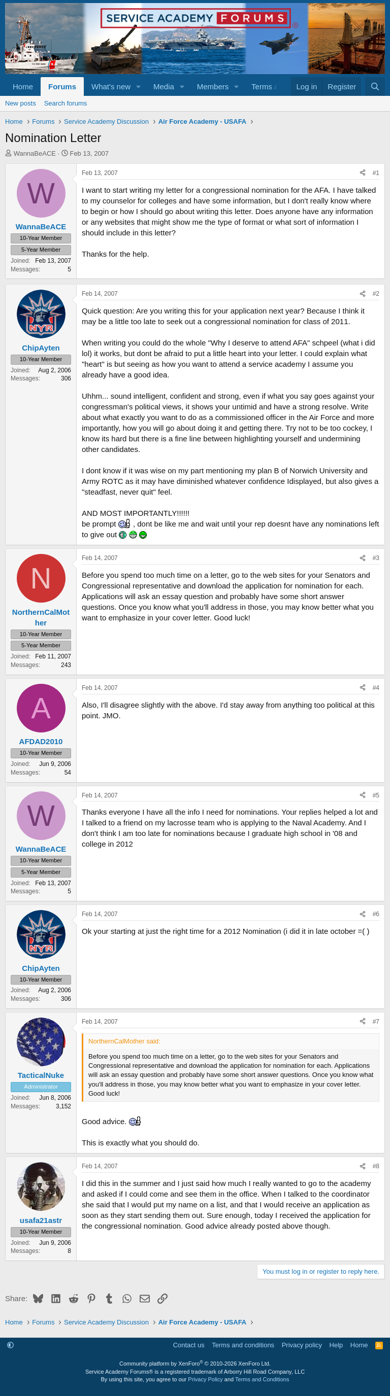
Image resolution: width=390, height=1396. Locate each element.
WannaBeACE (35, 153)
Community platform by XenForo (195, 1363)
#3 (376, 558)
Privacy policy (302, 1345)
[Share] (362, 173)
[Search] (375, 86)
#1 (376, 173)
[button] (139, 86)
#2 (376, 293)
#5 (376, 795)
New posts (20, 103)
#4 (376, 687)
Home (23, 86)
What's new (111, 86)
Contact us (189, 1345)
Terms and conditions (243, 1345)
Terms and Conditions (262, 1379)
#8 (376, 1166)
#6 (376, 914)
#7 (376, 1021)
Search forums (65, 103)
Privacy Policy (205, 1379)
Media (163, 86)
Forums (62, 86)
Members (213, 86)
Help (336, 1345)
